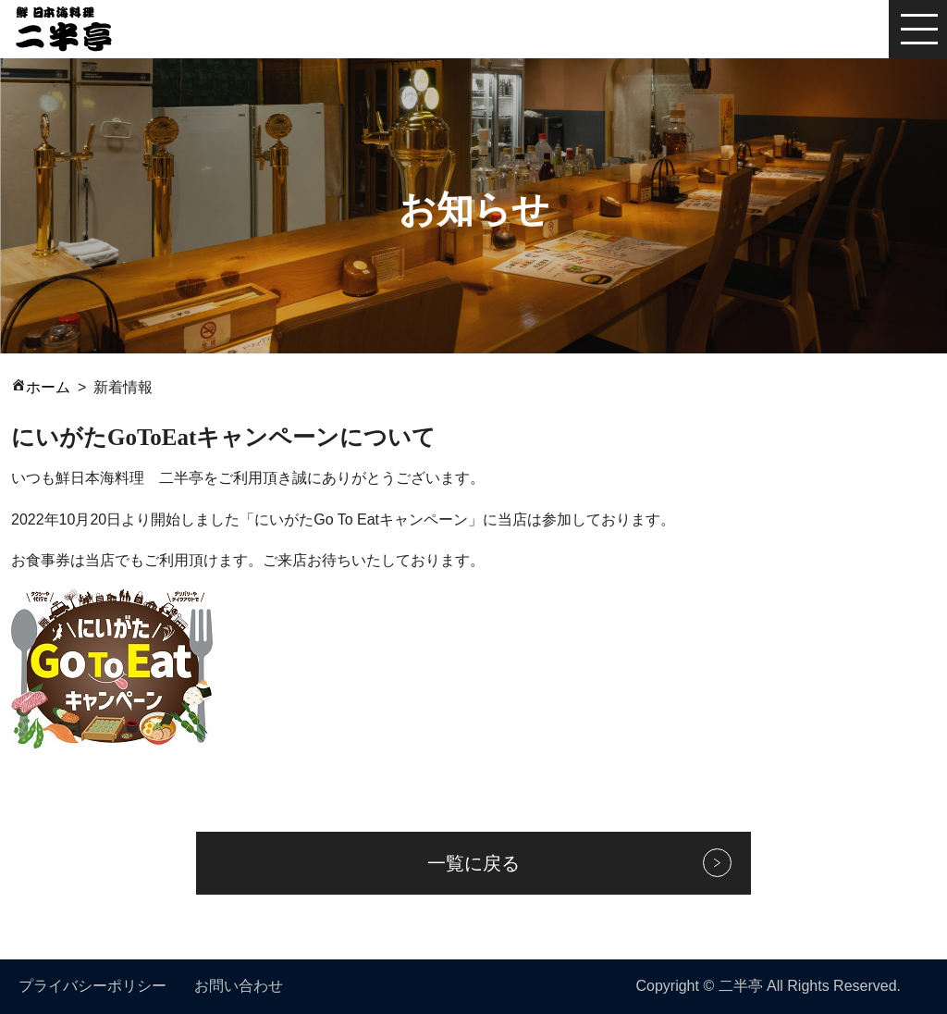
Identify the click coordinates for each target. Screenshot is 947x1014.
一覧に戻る (473, 863)
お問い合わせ (238, 986)
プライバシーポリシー (92, 986)
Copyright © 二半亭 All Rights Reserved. (768, 986)
